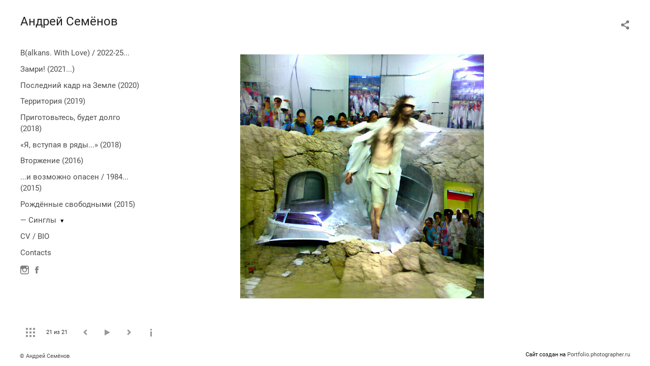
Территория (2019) (52, 101)
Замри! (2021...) (47, 69)
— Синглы (38, 220)
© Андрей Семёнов (45, 356)
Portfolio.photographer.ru (598, 354)
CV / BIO (34, 236)
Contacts (35, 252)
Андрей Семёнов (69, 21)
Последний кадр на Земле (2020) (79, 85)
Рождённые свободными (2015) (77, 204)
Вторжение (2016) (51, 160)
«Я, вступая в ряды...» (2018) (70, 144)
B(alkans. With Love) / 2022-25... (74, 52)
